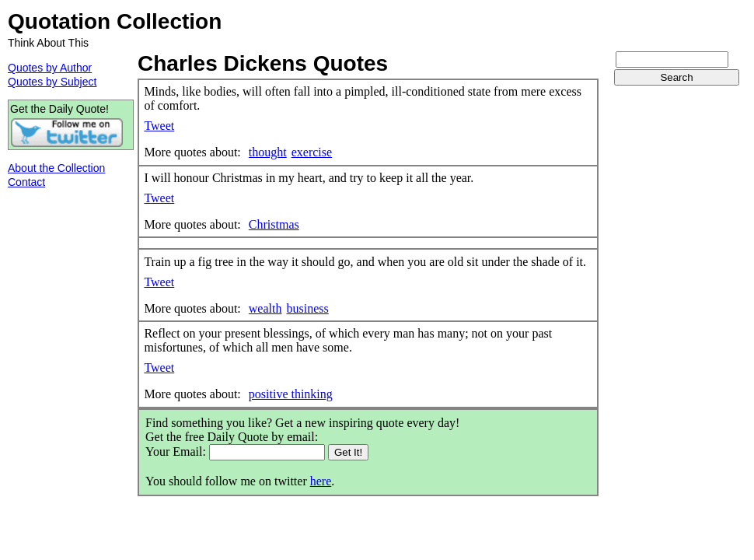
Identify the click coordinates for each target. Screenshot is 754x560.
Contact (26, 182)
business (307, 308)
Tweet (159, 125)
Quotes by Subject (52, 81)
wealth (265, 308)
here (321, 481)
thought (268, 152)
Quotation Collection (115, 21)
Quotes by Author (50, 67)
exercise (311, 152)
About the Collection (56, 168)
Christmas (274, 224)
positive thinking (291, 394)
